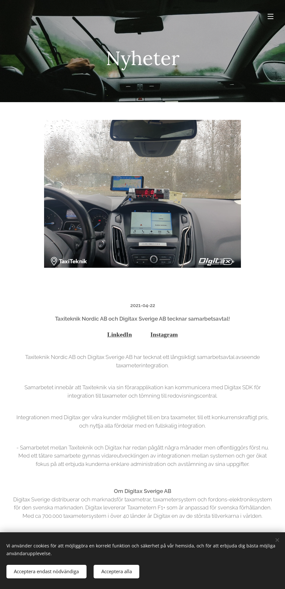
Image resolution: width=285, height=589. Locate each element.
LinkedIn (119, 334)
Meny (270, 16)
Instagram (164, 334)
